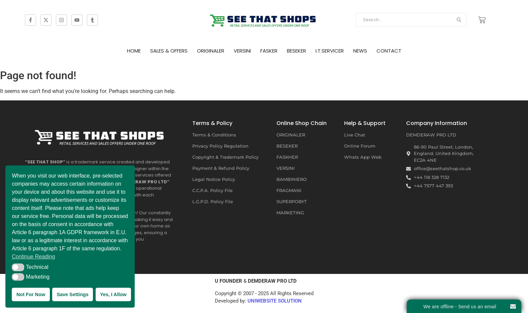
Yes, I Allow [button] (113, 294)
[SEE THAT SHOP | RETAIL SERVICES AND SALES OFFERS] (264, 19)
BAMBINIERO (291, 179)
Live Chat (354, 134)
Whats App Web (363, 157)
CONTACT (388, 50)
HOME (134, 50)
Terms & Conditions (214, 134)
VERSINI (242, 50)
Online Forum (359, 146)
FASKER (268, 50)
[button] (18, 267)
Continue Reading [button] (33, 256)
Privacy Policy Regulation (220, 146)
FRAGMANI (288, 190)
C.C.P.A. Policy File (212, 190)
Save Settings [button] (72, 294)
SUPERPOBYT (291, 201)
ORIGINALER (210, 50)
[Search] (403, 20)
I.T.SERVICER (330, 50)
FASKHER (287, 157)
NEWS (360, 50)
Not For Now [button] (30, 294)
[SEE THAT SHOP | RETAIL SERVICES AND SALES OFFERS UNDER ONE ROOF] (100, 135)
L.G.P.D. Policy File (212, 201)
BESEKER (296, 50)
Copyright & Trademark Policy (225, 157)
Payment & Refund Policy (220, 168)
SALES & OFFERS (169, 50)
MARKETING (290, 212)
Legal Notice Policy (213, 179)
